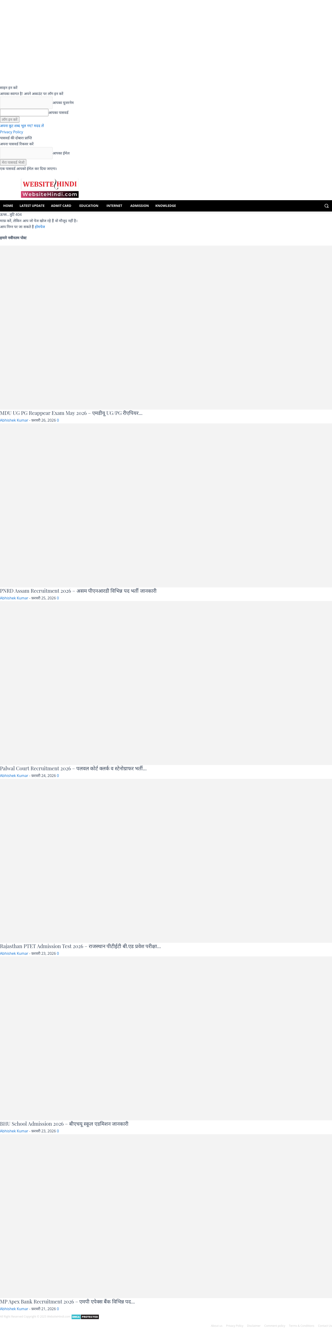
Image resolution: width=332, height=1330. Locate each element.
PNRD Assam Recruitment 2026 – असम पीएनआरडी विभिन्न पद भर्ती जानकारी (78, 590)
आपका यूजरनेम (63, 102)
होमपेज (40, 226)
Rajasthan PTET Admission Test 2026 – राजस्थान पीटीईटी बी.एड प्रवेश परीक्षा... (80, 946)
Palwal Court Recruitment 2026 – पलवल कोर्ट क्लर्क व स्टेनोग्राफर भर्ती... (73, 768)
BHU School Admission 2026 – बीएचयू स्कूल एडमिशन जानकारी (64, 1123)
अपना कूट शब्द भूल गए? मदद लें (22, 125)
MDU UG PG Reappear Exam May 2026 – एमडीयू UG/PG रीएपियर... (71, 412)
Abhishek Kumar (14, 420)
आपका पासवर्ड (58, 112)
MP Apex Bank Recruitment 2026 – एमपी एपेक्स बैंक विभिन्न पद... (67, 1301)
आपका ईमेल (61, 153)
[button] (326, 205)
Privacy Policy (11, 131)
